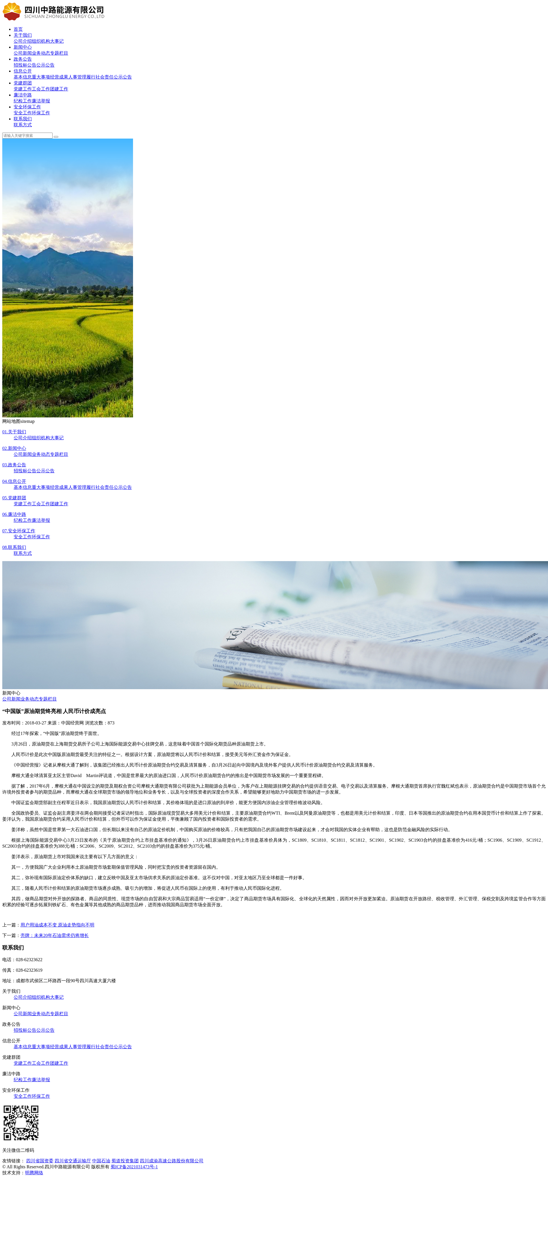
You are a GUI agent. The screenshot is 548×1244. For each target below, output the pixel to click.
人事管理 (77, 77)
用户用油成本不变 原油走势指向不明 (57, 924)
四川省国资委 (39, 1160)
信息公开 (23, 71)
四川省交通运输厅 (73, 1160)
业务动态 (41, 53)
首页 (18, 29)
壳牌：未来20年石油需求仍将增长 (54, 935)
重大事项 (41, 77)
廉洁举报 (41, 100)
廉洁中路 (23, 94)
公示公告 (45, 65)
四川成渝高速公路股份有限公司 (172, 1160)
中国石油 (101, 1160)
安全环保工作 (27, 106)
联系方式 (23, 124)
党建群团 (23, 83)
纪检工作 (23, 100)
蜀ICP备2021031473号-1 (134, 1166)
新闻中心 (23, 47)
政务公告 (23, 59)
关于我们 (23, 35)
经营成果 (59, 77)
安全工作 (23, 112)
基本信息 (23, 77)
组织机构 (41, 41)
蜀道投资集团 (125, 1160)
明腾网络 (34, 1172)
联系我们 (23, 118)
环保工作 (41, 112)
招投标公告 (25, 65)
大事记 (57, 41)
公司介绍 (23, 41)
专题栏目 (59, 53)
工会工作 (41, 88)
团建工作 (59, 88)
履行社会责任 (100, 77)
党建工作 (23, 88)
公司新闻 (23, 53)
